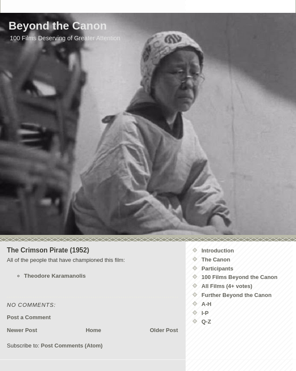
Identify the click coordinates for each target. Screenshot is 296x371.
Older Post (164, 330)
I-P (205, 313)
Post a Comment (29, 317)
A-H (206, 304)
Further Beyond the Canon (236, 295)
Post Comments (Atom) (72, 345)
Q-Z (206, 321)
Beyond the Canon (58, 25)
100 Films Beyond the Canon (239, 277)
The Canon (215, 259)
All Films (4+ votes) (226, 286)
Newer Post (22, 330)
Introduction (217, 250)
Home (93, 330)
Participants (217, 268)
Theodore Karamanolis (55, 276)
